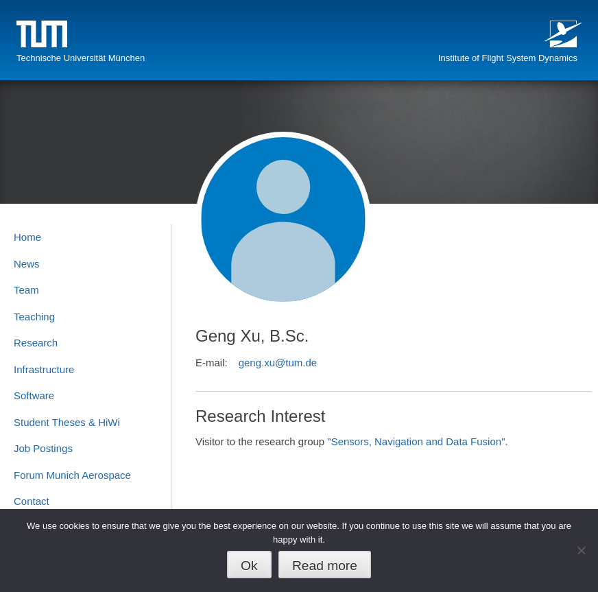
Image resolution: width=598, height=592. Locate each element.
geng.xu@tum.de (278, 362)
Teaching (34, 316)
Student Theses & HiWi (67, 422)
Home (27, 237)
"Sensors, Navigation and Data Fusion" (416, 441)
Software (34, 395)
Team (26, 290)
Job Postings (43, 448)
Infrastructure (44, 369)
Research (36, 342)
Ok (249, 565)
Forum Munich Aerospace (72, 475)
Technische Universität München (80, 58)
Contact (31, 501)
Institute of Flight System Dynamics (507, 58)
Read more (324, 565)
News (27, 264)
